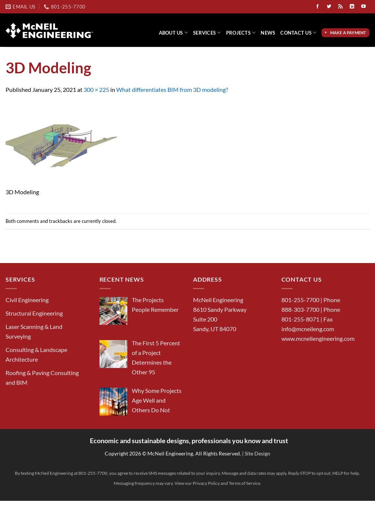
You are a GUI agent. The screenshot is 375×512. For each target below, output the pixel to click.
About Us (173, 32)
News (268, 33)
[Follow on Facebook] (317, 6)
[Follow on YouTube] (363, 6)
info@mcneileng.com (307, 328)
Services (207, 32)
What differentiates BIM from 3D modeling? (172, 89)
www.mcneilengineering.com (318, 338)
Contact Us (298, 32)
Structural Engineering (34, 313)
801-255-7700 (300, 299)
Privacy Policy (206, 483)
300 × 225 (96, 89)
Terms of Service (244, 483)
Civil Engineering (27, 299)
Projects (241, 32)
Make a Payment (349, 32)
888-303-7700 (300, 309)
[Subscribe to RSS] (340, 6)
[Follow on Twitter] (329, 6)
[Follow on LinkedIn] (352, 6)
